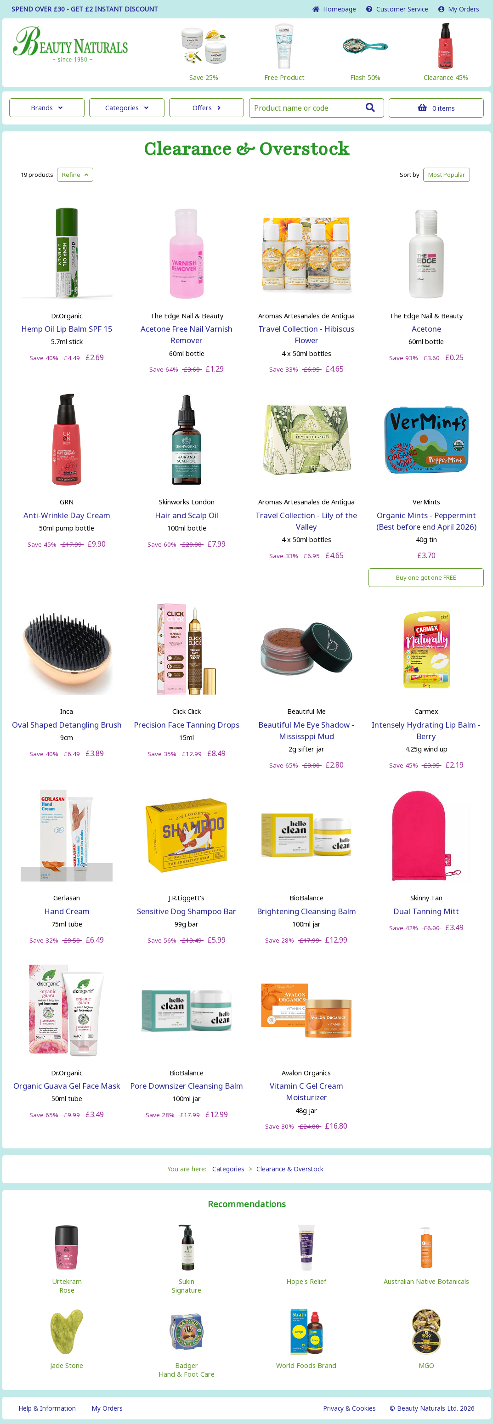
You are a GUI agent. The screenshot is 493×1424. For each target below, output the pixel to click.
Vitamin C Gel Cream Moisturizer (306, 1091)
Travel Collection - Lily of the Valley (306, 521)
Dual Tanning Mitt (426, 911)
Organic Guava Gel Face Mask (66, 1085)
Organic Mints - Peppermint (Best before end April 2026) (426, 521)
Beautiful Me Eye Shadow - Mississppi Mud (306, 730)
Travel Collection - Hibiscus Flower (306, 334)
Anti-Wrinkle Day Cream (66, 515)
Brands (46, 107)
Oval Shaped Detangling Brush (67, 724)
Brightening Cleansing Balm (306, 911)
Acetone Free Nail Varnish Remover (186, 334)
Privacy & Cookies (349, 1408)
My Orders (458, 9)
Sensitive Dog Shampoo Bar (186, 911)
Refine (75, 174)
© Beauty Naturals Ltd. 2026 (432, 1408)
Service (397, 9)
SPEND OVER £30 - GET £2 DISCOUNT (84, 9)
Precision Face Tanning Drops (186, 724)
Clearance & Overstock (246, 149)
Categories (126, 107)
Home (334, 9)
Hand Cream (67, 911)
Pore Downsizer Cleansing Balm (186, 1085)
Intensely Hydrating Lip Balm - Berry (426, 730)
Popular (446, 174)
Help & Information (47, 1408)
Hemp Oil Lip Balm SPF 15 (67, 328)
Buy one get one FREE (426, 577)
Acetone (426, 328)
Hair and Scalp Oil (186, 515)
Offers (207, 107)
